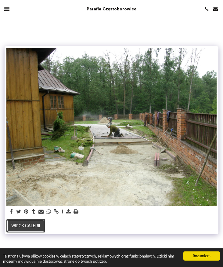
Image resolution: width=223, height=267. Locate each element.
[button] (7, 9)
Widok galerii (25, 225)
